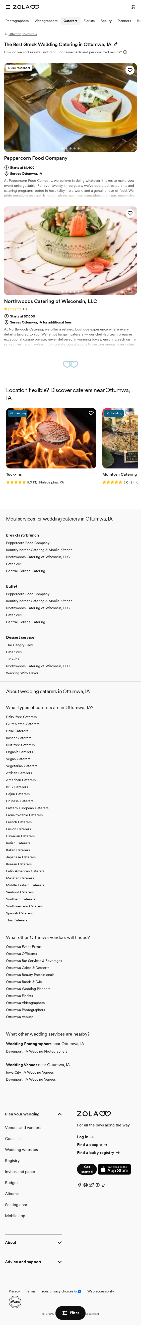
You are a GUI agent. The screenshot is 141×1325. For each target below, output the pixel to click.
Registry (12, 1160)
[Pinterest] (85, 1186)
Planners (124, 21)
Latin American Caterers (25, 871)
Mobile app (15, 1215)
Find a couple (92, 1144)
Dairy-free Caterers (21, 717)
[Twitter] (91, 1186)
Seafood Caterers (20, 892)
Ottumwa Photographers (25, 1010)
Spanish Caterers (19, 913)
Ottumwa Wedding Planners (28, 989)
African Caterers (19, 773)
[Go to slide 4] (75, 148)
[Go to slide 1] (62, 148)
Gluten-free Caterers (22, 724)
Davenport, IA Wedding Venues (31, 1079)
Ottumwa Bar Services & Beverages (34, 961)
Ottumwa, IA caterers (20, 34)
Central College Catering (25, 571)
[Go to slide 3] (70, 148)
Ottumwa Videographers (25, 1003)
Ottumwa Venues (19, 1017)
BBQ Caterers (17, 787)
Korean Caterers (19, 864)
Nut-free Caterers (20, 745)
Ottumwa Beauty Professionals (30, 975)
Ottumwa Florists (19, 996)
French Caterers (19, 822)
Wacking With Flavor (22, 673)
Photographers (17, 21)
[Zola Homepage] (26, 7)
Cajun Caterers (18, 794)
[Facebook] (79, 1186)
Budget (11, 1182)
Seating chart (17, 1204)
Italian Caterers (18, 850)
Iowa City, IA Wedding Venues (30, 1072)
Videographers (46, 21)
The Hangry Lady (19, 645)
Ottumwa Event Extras (23, 947)
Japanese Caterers (21, 857)
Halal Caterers (17, 731)
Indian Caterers (18, 843)
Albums (12, 1193)
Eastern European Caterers (27, 808)
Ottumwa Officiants (21, 954)
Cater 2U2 (14, 564)
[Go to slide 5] (79, 148)
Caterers (70, 21)
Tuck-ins (12, 659)
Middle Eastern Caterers (25, 885)
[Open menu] (8, 7)
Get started (87, 1169)
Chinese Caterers (19, 801)
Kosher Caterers (18, 738)
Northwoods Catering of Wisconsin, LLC (38, 557)
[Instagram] (97, 1186)
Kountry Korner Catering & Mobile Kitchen (39, 550)
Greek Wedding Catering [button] (50, 44)
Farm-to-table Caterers (24, 815)
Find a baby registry (98, 1152)
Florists (89, 21)
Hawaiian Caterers (20, 836)
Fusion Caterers (18, 829)
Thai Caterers (16, 920)
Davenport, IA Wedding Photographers (36, 1051)
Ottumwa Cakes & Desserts (27, 968)
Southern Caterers (20, 899)
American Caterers (21, 780)
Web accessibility (100, 1291)
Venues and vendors (23, 1127)
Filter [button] (70, 1313)
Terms (30, 1291)
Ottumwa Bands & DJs (24, 982)
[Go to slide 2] (66, 148)
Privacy (14, 1291)
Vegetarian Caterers (21, 766)
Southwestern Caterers (24, 906)
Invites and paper (20, 1171)
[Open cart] (133, 7)
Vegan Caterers (18, 759)
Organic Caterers (19, 752)
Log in (85, 1136)
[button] (101, 44)
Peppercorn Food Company (27, 543)
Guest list (13, 1138)
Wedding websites (21, 1149)
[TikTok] (103, 1186)
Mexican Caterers (20, 878)
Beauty (106, 21)
